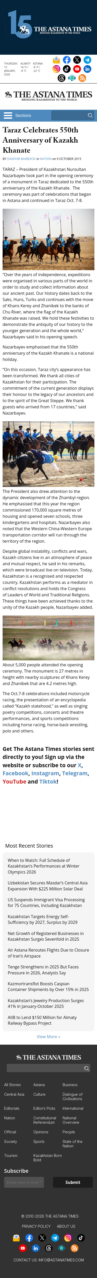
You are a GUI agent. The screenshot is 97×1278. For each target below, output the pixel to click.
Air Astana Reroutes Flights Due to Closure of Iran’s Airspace (48, 953)
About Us (66, 1226)
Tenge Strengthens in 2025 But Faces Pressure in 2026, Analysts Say (43, 969)
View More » (48, 1036)
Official (10, 1132)
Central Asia (14, 1094)
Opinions (40, 1132)
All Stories (12, 1085)
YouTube (14, 781)
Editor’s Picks (44, 1108)
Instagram (45, 773)
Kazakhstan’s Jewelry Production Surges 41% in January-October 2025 (46, 1003)
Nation (45, 159)
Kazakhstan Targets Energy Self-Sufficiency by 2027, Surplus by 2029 (43, 919)
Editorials (11, 1108)
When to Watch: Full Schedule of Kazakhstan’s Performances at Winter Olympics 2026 (43, 866)
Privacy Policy (36, 1226)
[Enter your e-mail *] (24, 1182)
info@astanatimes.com (61, 1260)
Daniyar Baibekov (21, 159)
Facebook (15, 773)
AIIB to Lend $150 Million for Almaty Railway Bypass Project (42, 1020)
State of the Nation (73, 1143)
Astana (39, 1085)
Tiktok (48, 781)
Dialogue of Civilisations (73, 1096)
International (73, 1108)
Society (10, 1141)
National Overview (71, 1120)
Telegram (74, 773)
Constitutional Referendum (44, 1120)
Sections (23, 115)
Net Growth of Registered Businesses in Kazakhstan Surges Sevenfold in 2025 (46, 936)
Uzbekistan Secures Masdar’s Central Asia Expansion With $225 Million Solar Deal (48, 885)
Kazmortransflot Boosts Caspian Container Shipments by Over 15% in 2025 (48, 986)
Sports (38, 1141)
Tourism (10, 1155)
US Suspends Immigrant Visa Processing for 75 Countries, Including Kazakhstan (46, 902)
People (69, 1132)
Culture (39, 1094)
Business (70, 1085)
